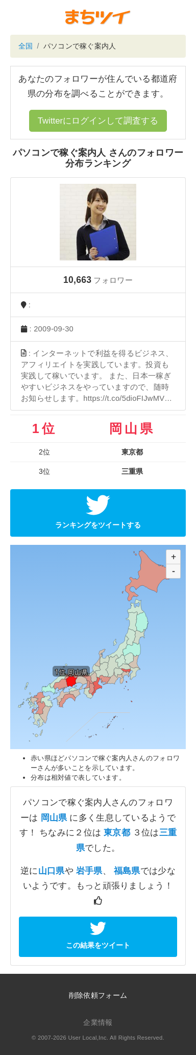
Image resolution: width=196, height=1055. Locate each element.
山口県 (51, 871)
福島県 (127, 871)
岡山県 (54, 818)
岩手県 (89, 871)
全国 (25, 46)
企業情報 (97, 1022)
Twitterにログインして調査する (98, 121)
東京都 (117, 832)
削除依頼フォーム (98, 995)
